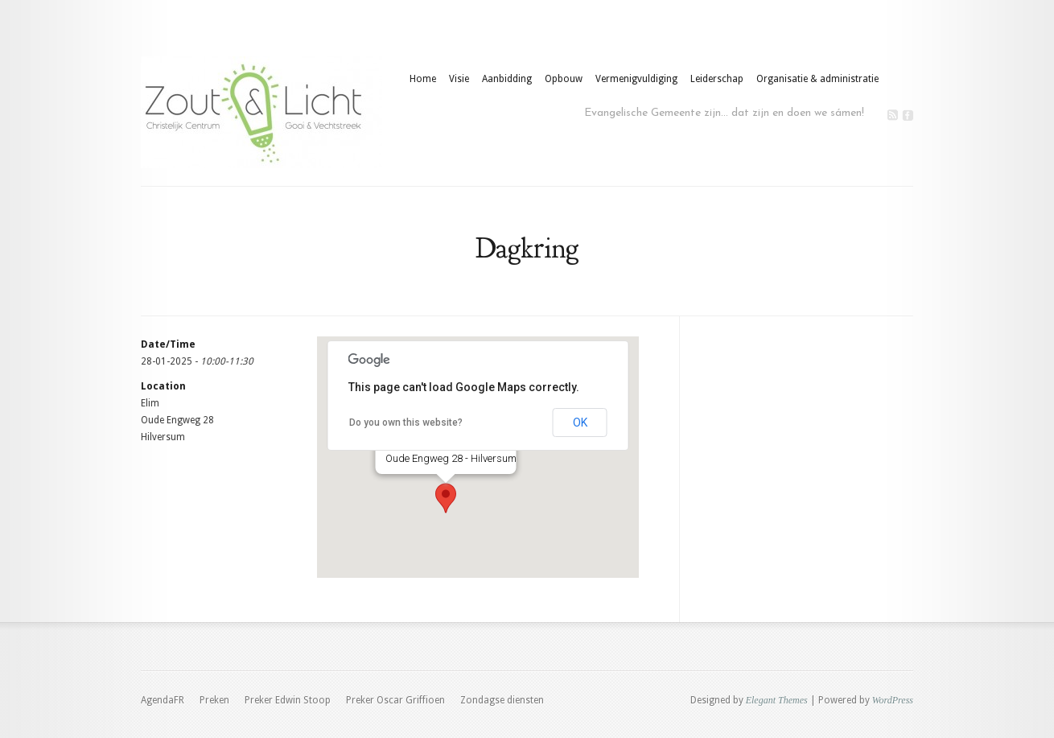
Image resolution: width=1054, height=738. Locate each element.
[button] (445, 498)
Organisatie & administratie (817, 79)
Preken (214, 700)
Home (423, 79)
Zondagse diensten (502, 700)
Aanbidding (507, 79)
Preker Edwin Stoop (288, 700)
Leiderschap (716, 79)
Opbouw (564, 79)
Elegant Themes (777, 700)
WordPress (892, 700)
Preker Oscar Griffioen (395, 700)
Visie (459, 79)
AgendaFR (162, 700)
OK (580, 422)
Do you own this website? (406, 422)
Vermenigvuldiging (636, 79)
